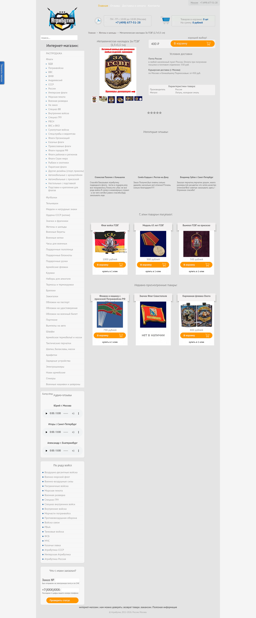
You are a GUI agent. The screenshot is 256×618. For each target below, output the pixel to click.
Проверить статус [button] (60, 600)
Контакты (154, 5)
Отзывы (115, 5)
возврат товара (131, 607)
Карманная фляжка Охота (196, 296)
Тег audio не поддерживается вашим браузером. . (62, 413)
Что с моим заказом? (62, 570)
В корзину (102, 264)
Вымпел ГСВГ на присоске (196, 225)
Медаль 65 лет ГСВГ (153, 225)
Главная (103, 5)
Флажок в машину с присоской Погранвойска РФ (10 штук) (110, 299)
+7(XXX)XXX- (60, 590)
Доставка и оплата (134, 5)
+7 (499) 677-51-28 (208, 2)
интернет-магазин (88, 607)
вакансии (146, 607)
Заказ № (61, 580)
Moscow (194, 2)
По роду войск (62, 465)
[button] (81, 37)
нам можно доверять (111, 607)
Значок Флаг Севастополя (153, 296)
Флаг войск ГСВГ (110, 225)
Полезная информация (164, 607)
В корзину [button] (180, 43)
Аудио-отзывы (62, 395)
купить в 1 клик (110, 271)
